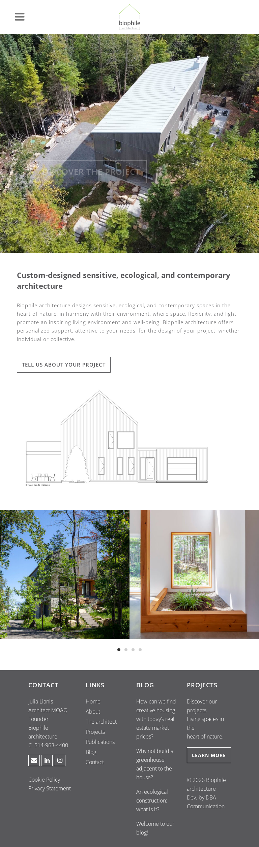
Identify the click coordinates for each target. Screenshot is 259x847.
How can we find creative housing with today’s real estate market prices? (156, 719)
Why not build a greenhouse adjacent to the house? (154, 764)
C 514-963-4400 (48, 745)
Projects (95, 731)
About (93, 711)
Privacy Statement (49, 788)
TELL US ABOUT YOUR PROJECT (64, 364)
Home (93, 701)
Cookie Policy (44, 779)
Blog (91, 752)
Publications (100, 742)
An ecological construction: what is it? (152, 800)
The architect (101, 721)
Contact (95, 762)
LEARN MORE (209, 755)
